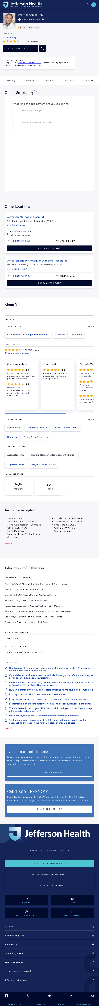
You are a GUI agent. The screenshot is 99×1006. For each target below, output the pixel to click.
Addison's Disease (37, 427)
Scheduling (13, 82)
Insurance (72, 82)
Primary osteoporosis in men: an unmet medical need (38, 694)
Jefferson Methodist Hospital (25, 216)
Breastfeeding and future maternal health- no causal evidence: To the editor (50, 703)
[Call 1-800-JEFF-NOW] (49, 885)
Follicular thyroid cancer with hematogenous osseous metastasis (44, 715)
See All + (8, 728)
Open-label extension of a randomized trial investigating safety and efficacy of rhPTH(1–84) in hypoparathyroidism (51, 676)
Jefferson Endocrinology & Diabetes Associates (37, 260)
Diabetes (60, 334)
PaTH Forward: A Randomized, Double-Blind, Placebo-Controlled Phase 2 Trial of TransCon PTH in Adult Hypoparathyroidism (51, 683)
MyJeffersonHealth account (29, 63)
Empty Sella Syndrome (36, 437)
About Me (53, 82)
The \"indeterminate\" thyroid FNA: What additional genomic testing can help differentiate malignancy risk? (50, 709)
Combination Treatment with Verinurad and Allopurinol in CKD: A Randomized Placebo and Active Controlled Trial (51, 669)
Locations (33, 82)
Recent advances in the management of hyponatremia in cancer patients (48, 699)
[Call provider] (42, 48)
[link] (17, 225)
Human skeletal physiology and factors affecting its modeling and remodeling (51, 689)
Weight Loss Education (43, 464)
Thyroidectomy (15, 464)
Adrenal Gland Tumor (66, 427)
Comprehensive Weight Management (27, 334)
